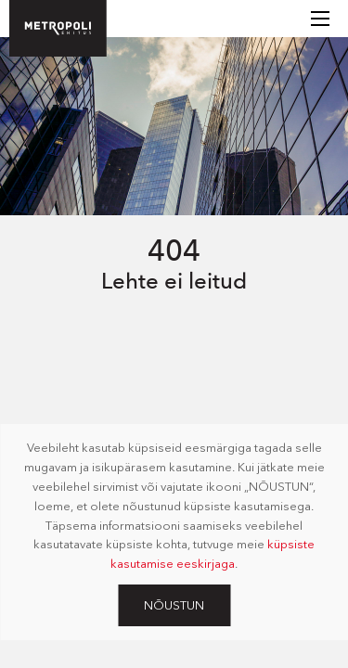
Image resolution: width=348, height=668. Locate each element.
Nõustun (174, 604)
